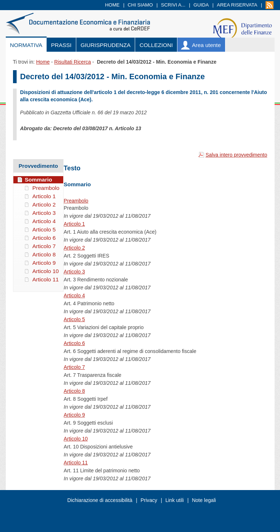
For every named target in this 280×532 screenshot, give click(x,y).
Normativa (26, 45)
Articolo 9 (74, 415)
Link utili (174, 500)
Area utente (206, 45)
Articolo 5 (74, 319)
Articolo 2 (74, 248)
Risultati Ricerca (72, 62)
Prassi (61, 45)
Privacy (149, 500)
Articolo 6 (74, 343)
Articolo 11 (76, 462)
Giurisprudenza (105, 45)
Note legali (204, 500)
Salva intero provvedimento (236, 155)
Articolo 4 (74, 295)
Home (112, 5)
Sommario (38, 179)
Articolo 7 (74, 367)
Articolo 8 (74, 391)
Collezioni (156, 45)
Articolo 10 (76, 439)
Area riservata (237, 5)
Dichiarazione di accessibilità (99, 500)
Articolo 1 (74, 224)
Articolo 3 (74, 271)
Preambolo (76, 201)
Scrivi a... (173, 5)
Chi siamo (140, 5)
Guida (201, 5)
